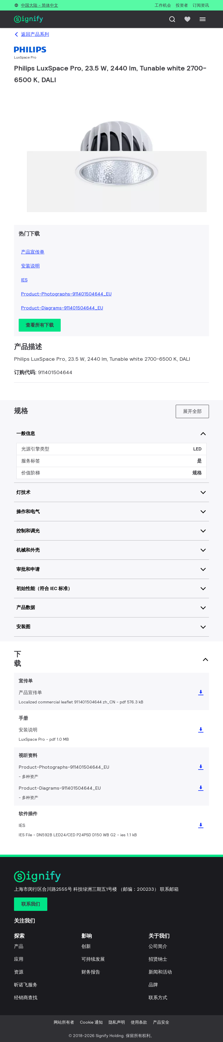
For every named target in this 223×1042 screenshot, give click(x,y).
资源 (18, 972)
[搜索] (172, 19)
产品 (18, 946)
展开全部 (192, 411)
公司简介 (158, 946)
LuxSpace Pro (25, 57)
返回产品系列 (35, 34)
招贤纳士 (158, 959)
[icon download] (200, 692)
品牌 (153, 985)
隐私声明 (117, 1022)
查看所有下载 (40, 325)
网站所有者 (64, 1022)
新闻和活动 (160, 972)
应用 (18, 959)
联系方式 (158, 998)
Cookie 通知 (91, 1022)
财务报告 (90, 972)
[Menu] (202, 19)
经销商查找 (25, 998)
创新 (86, 946)
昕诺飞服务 (25, 985)
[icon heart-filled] (187, 19)
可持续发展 (93, 959)
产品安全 (161, 1022)
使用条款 (139, 1022)
